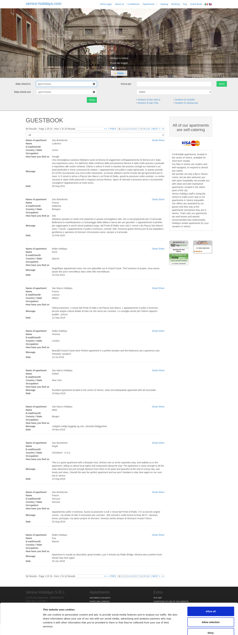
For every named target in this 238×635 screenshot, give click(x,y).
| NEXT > (155, 128)
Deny (211, 613)
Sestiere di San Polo (148, 103)
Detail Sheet (158, 140)
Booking (175, 4)
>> (163, 128)
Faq (185, 4)
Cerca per (126, 84)
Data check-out (22, 92)
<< (105, 128)
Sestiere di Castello (185, 99)
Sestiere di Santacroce (186, 103)
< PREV (112, 128)
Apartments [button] (150, 4)
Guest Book (196, 4)
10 (148, 128)
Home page (106, 4)
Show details (171, 628)
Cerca (119, 73)
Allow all (211, 592)
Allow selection (211, 602)
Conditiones (133, 4)
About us (119, 4)
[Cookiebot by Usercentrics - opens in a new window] (21, 628)
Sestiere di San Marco (149, 99)
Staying (164, 4)
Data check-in (23, 84)
